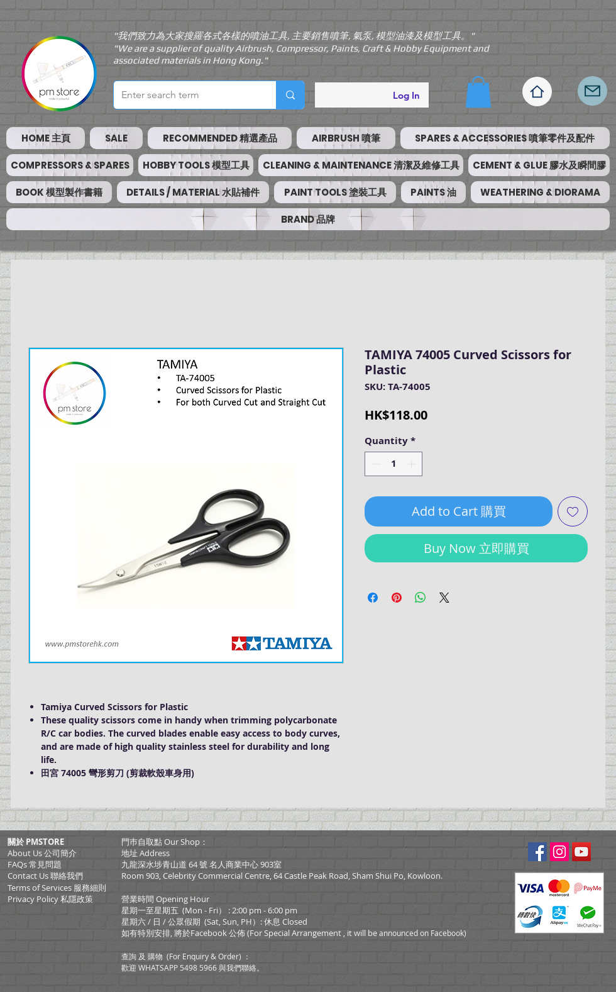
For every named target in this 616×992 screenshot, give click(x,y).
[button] (478, 92)
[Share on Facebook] (372, 597)
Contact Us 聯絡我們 (45, 875)
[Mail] (592, 91)
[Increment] (412, 464)
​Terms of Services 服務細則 (57, 887)
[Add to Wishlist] (573, 511)
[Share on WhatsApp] (420, 597)
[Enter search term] (185, 95)
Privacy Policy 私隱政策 (50, 899)
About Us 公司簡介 (42, 853)
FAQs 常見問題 (35, 864)
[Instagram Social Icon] (559, 851)
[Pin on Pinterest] (396, 597)
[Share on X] (444, 597)
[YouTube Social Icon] (581, 851)
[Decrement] (374, 464)
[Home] (537, 91)
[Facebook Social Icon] (537, 851)
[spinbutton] (393, 464)
